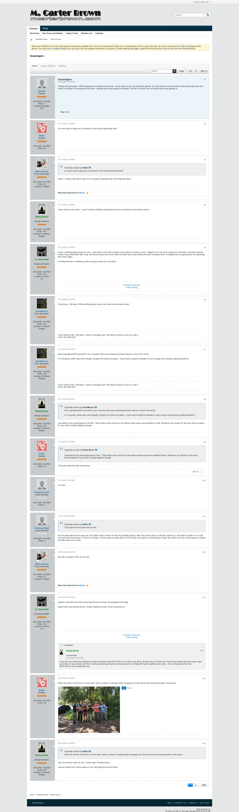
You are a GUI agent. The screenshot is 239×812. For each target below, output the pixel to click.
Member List (86, 33)
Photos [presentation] (62, 66)
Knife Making (132, 287)
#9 (205, 442)
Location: (38, 106)
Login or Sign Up (201, 2)
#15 (204, 743)
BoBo (42, 135)
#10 (204, 480)
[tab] (34, 66)
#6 (205, 300)
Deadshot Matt (41, 492)
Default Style (38, 803)
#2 (205, 124)
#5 (205, 248)
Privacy (192, 803)
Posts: (41, 104)
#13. (202, 651)
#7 (205, 349)
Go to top (204, 803)
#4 (205, 205)
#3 (205, 160)
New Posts (34, 33)
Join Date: (37, 101)
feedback (80, 193)
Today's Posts (72, 33)
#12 (204, 552)
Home (32, 795)
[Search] (189, 15)
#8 (205, 399)
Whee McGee (41, 171)
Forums (33, 28)
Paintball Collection (131, 285)
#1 (205, 79)
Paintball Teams (42, 39)
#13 (204, 597)
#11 (204, 516)
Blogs (45, 28)
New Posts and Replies (52, 33)
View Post (90, 167)
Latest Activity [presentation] (48, 66)
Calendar (99, 33)
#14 (204, 678)
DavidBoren (42, 311)
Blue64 (41, 91)
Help (169, 803)
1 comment (68, 645)
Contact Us (180, 803)
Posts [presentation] (34, 66)
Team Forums (56, 39)
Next (204, 785)
